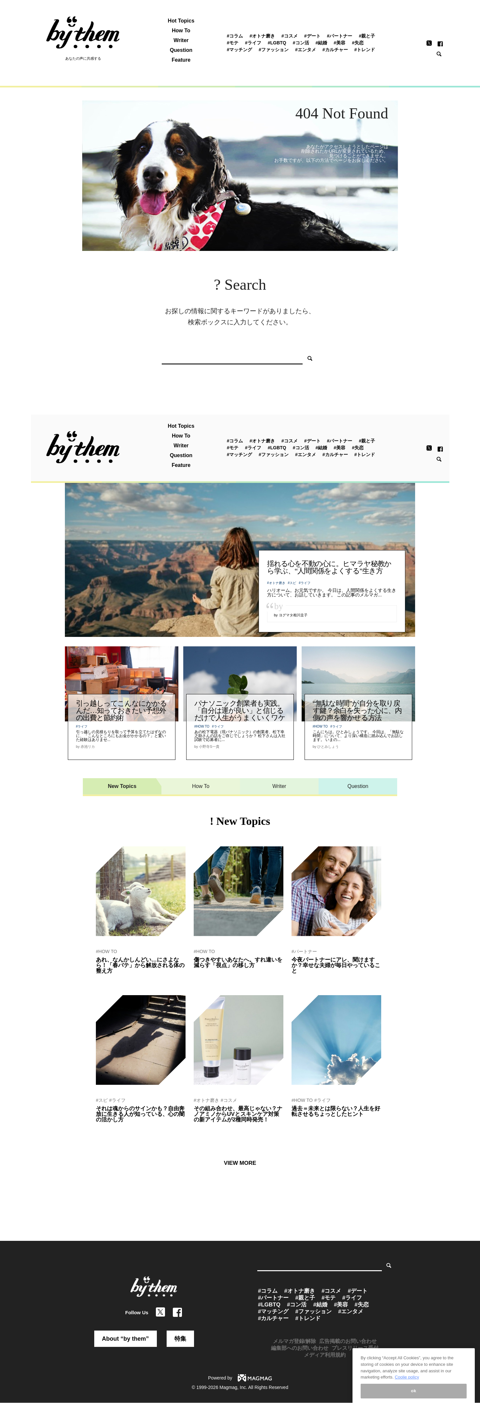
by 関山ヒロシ (206, 974)
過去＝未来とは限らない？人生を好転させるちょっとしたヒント (336, 1111)
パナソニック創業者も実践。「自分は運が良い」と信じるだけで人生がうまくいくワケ (239, 710)
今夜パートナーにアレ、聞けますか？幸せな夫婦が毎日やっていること (336, 965)
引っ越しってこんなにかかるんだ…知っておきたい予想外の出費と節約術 (121, 710)
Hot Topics (181, 20)
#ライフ (253, 42)
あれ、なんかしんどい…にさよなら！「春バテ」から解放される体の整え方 (140, 965)
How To (181, 30)
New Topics (122, 786)
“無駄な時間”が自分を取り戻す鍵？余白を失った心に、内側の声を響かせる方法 (357, 710)
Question (181, 50)
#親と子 (367, 36)
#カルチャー (335, 49)
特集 (180, 1338)
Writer (180, 40)
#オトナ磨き (262, 36)
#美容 (339, 42)
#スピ (292, 583)
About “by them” (125, 1338)
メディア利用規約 (325, 1355)
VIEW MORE (240, 1163)
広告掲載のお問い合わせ (348, 1341)
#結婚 (321, 42)
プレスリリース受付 (355, 1348)
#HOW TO (201, 726)
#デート (312, 36)
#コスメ (289, 36)
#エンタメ (305, 49)
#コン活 (301, 42)
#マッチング (239, 49)
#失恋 (358, 42)
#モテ (232, 42)
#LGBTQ (277, 42)
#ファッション (274, 49)
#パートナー (339, 36)
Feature (181, 60)
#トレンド (364, 49)
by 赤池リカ (106, 979)
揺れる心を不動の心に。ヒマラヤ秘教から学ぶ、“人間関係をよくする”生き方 (329, 567)
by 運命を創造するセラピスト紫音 (126, 1128)
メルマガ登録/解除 (294, 1341)
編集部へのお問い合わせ (299, 1348)
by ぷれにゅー (206, 1128)
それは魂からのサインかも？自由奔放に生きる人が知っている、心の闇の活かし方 (140, 1114)
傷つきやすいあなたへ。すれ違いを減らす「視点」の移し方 (238, 962)
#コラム (235, 36)
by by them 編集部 (307, 979)
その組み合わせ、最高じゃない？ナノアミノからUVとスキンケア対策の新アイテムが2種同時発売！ (238, 1114)
